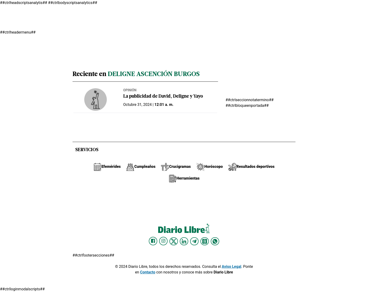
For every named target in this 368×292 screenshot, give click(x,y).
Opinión (129, 90)
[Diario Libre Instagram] (163, 241)
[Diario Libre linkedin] (184, 241)
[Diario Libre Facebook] (153, 241)
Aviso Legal (231, 266)
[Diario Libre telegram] (194, 241)
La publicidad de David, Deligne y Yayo (163, 96)
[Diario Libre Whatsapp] (215, 241)
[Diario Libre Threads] (204, 241)
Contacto (147, 272)
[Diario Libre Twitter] (173, 241)
